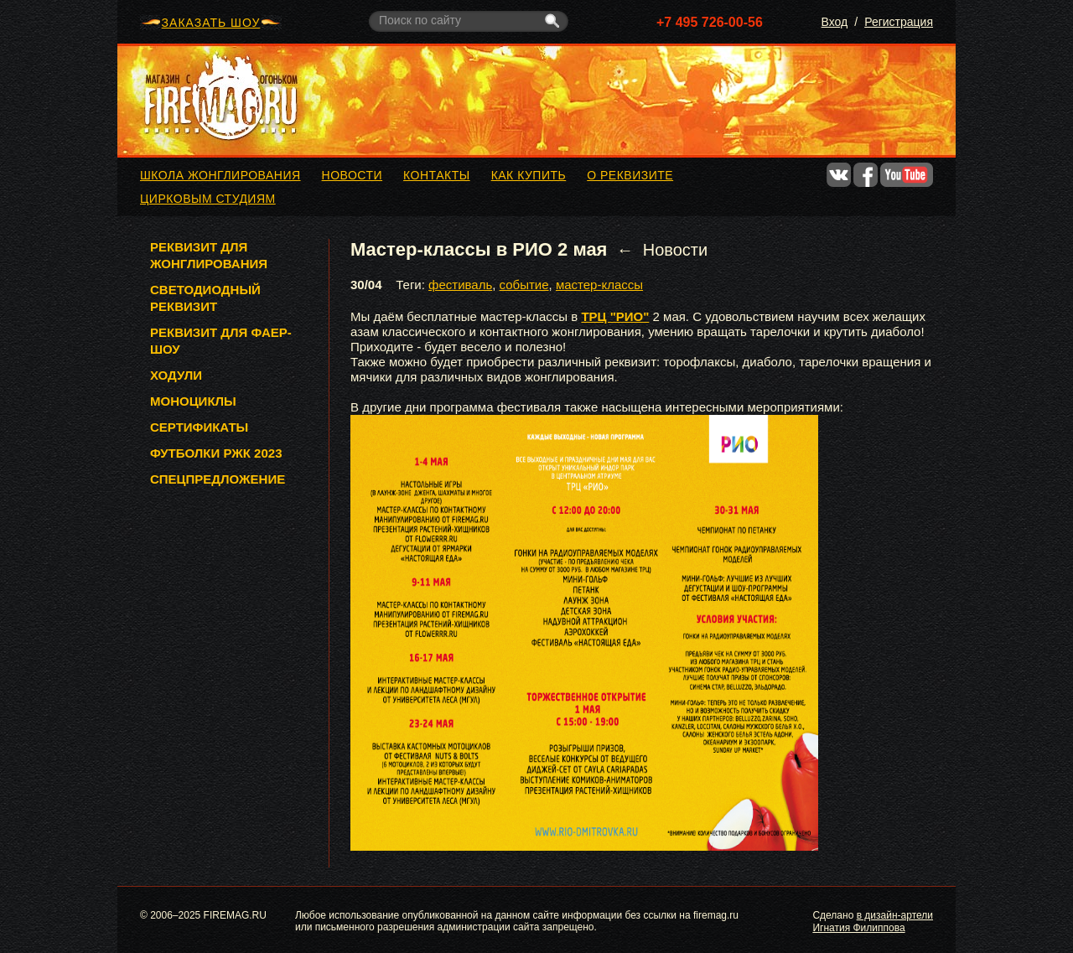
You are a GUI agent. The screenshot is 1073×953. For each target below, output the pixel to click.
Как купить (529, 175)
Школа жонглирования (220, 175)
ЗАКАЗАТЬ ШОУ (211, 22)
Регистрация (898, 21)
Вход (835, 21)
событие (524, 284)
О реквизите (630, 175)
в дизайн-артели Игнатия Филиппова (872, 921)
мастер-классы (599, 284)
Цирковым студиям (208, 198)
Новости (352, 175)
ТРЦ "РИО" (615, 316)
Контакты (436, 175)
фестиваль (460, 284)
